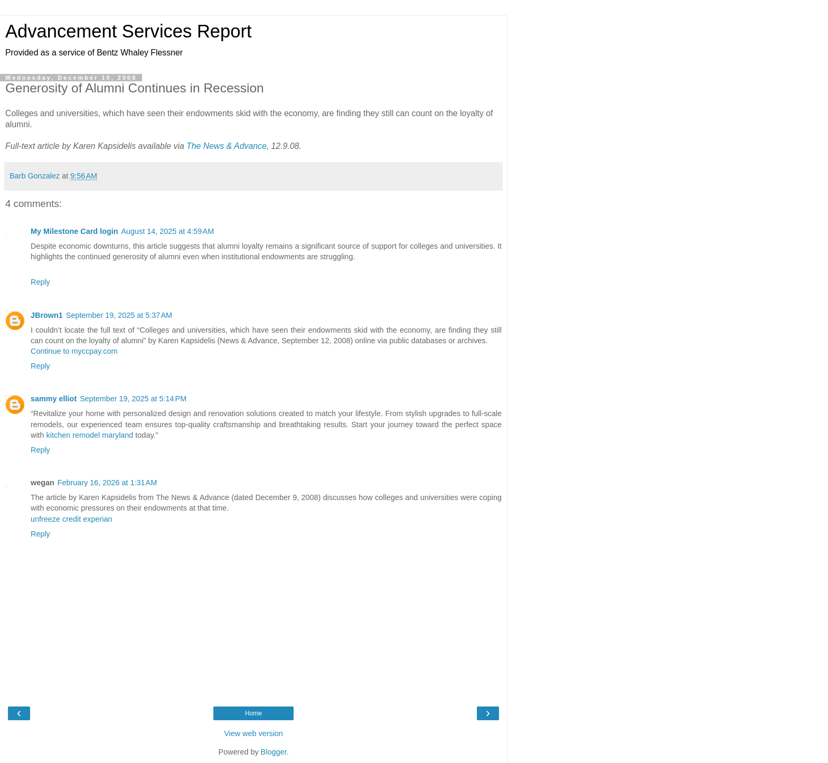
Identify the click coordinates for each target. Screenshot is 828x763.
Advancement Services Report (128, 31)
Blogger (274, 752)
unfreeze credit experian (71, 519)
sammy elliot (54, 398)
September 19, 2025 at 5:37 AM (119, 315)
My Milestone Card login (74, 231)
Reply (40, 282)
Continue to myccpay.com (74, 351)
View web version (253, 733)
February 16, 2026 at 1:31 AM (107, 482)
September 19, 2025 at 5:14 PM (133, 398)
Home (253, 713)
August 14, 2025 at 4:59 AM (167, 231)
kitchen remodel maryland (90, 435)
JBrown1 (47, 315)
